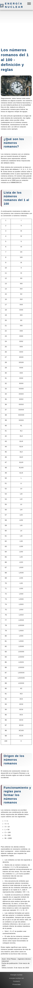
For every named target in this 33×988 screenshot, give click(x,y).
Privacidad (16, 984)
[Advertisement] (16, 28)
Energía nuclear (14, 5)
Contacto (16, 981)
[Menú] (29, 4)
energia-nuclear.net (16, 978)
